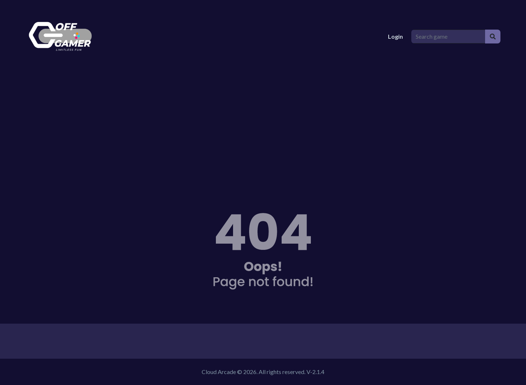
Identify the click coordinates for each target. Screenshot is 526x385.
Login (395, 36)
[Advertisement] (263, 128)
